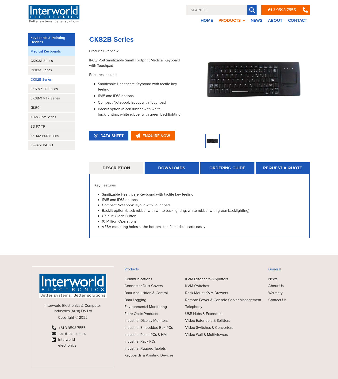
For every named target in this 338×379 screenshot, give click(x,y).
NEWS (256, 20)
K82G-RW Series (43, 117)
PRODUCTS (232, 20)
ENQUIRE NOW (152, 136)
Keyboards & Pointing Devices (48, 40)
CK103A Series (42, 60)
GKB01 (36, 107)
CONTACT (297, 20)
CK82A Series (41, 70)
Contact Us (277, 300)
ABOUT (275, 20)
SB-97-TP (38, 126)
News (272, 279)
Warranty (275, 293)
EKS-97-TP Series (44, 88)
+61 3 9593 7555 (281, 10)
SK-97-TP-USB (42, 145)
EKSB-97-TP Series (45, 98)
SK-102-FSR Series (45, 135)
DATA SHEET (109, 136)
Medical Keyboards (46, 51)
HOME (207, 20)
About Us (276, 285)
